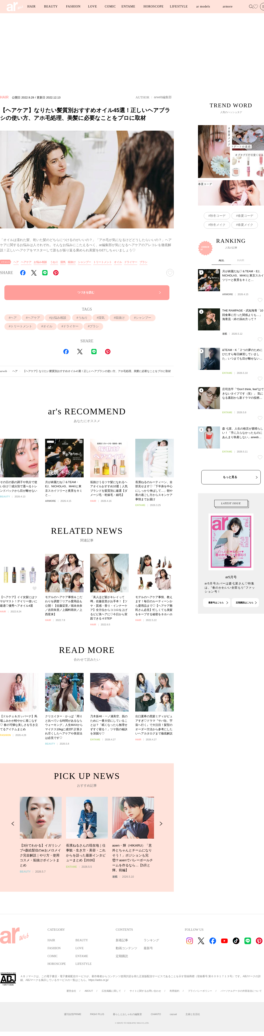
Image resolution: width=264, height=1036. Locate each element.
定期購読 (122, 956)
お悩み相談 (40, 262)
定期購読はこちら (244, 607)
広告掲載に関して (111, 991)
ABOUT (89, 991)
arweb (3, 371)
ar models (203, 6)
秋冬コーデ (218, 215)
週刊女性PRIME (72, 1014)
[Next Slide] (161, 829)
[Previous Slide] (13, 829)
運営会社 (71, 991)
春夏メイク (245, 224)
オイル (118, 262)
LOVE (92, 6)
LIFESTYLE (179, 6)
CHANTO (156, 1014)
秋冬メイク (218, 224)
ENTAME (128, 6)
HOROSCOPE (153, 6)
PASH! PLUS (97, 1014)
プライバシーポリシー (200, 991)
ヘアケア (26, 262)
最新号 (148, 948)
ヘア (16, 262)
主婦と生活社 (192, 1014)
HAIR (31, 6)
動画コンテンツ (126, 948)
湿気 (63, 262)
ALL (221, 270)
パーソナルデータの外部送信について (241, 991)
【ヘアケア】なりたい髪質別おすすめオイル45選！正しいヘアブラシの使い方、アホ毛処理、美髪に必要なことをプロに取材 (97, 371)
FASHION (73, 6)
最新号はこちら (216, 607)
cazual (173, 1014)
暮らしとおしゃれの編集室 (127, 1014)
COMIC (110, 6)
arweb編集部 (163, 97)
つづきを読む (85, 292)
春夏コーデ (245, 215)
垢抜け (72, 262)
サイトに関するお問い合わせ (145, 991)
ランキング (151, 940)
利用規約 (174, 991)
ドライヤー (130, 262)
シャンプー (84, 262)
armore (228, 6)
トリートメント (102, 262)
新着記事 (122, 940)
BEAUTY (51, 6)
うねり (54, 262)
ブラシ (143, 262)
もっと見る (230, 486)
